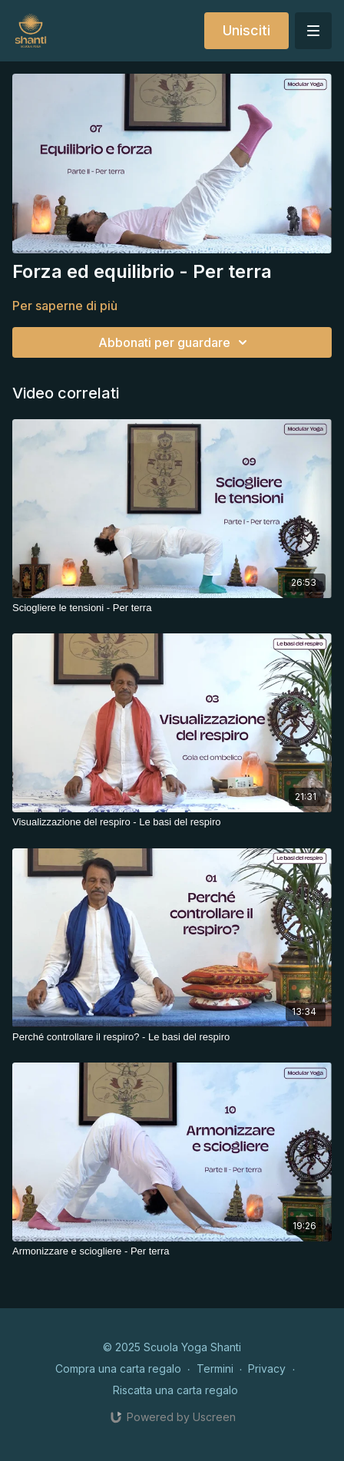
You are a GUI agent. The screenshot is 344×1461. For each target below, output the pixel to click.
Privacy (267, 1368)
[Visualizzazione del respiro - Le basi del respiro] (172, 822)
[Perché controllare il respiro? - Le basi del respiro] (172, 1037)
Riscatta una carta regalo (175, 1390)
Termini (215, 1368)
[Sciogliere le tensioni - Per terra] (172, 608)
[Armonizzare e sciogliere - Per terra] (172, 1251)
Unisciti (246, 30)
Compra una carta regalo (118, 1368)
